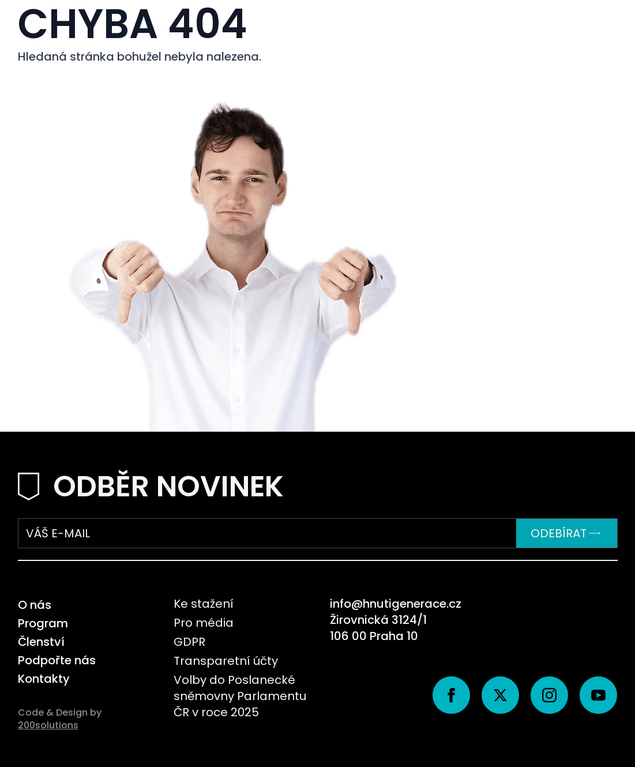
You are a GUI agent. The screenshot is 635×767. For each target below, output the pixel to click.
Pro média (204, 623)
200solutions (48, 725)
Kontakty (44, 679)
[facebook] (451, 695)
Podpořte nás (57, 660)
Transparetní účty (226, 661)
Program (43, 623)
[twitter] (500, 695)
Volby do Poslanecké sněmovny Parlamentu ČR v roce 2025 (240, 696)
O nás (34, 605)
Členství (41, 642)
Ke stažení (204, 604)
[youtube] (598, 695)
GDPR (189, 642)
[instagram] (549, 695)
